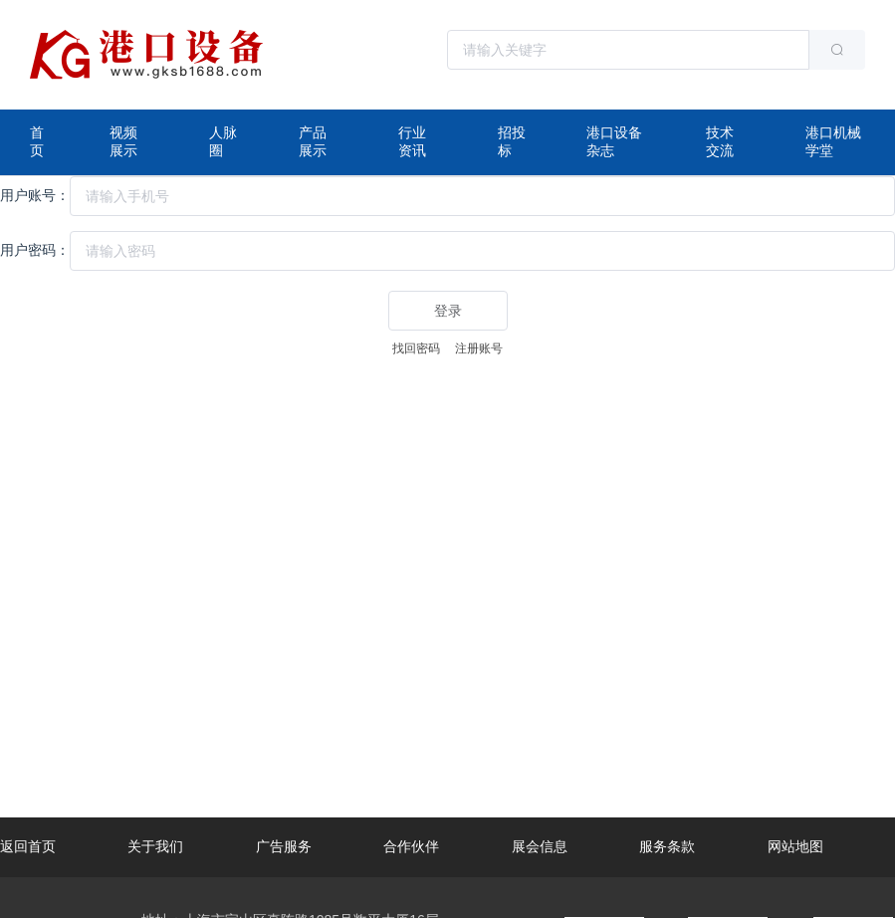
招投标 (512, 141)
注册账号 (479, 348)
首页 (37, 141)
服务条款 (667, 846)
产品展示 (313, 141)
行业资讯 (412, 141)
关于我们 (155, 846)
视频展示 (123, 141)
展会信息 (539, 846)
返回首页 (28, 846)
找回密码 (416, 348)
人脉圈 (223, 141)
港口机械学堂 (833, 141)
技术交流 (720, 141)
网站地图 (795, 846)
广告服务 (284, 846)
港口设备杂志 (614, 141)
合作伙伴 (411, 846)
